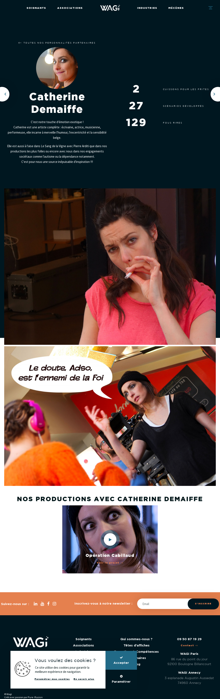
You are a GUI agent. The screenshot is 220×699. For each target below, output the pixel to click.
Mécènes (176, 8)
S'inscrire (203, 604)
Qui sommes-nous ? (136, 639)
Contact (189, 645)
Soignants (36, 8)
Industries (147, 8)
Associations (70, 8)
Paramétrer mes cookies (52, 679)
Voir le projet (110, 563)
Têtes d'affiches (137, 645)
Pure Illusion (35, 697)
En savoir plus (84, 679)
